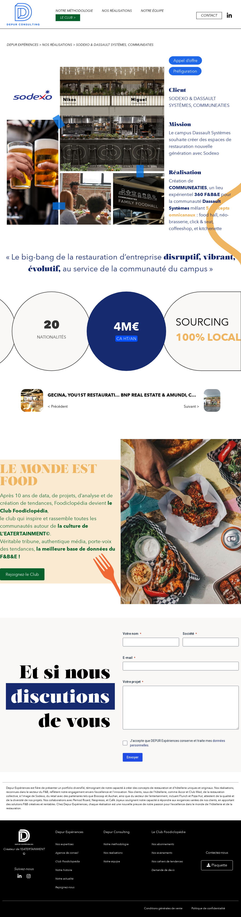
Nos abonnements (163, 844)
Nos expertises (64, 844)
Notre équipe (152, 11)
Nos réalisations (117, 11)
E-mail (129, 658)
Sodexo (211, 153)
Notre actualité (64, 878)
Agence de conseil (66, 853)
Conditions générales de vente (163, 908)
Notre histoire (63, 870)
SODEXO (178, 98)
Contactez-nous (217, 852)
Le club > (68, 17)
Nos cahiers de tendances (167, 861)
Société (190, 634)
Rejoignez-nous (64, 887)
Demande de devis (163, 870)
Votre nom (132, 634)
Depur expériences (22, 45)
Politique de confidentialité (208, 908)
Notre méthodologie (74, 11)
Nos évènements (162, 853)
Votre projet (133, 682)
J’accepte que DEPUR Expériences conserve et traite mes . (177, 743)
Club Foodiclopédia (67, 861)
